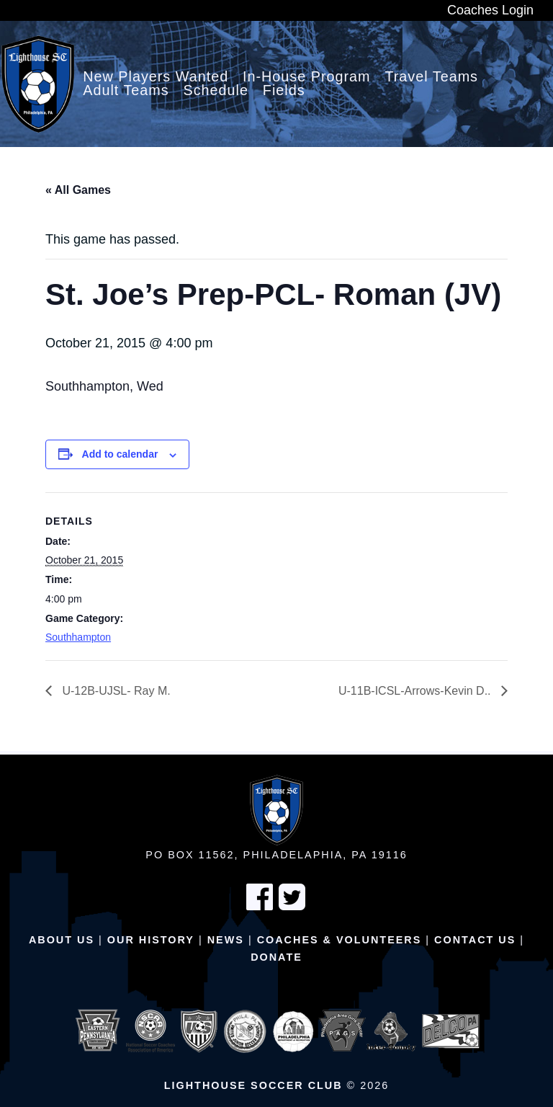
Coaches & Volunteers (339, 940)
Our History (150, 940)
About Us (61, 940)
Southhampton (78, 637)
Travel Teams (431, 77)
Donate (276, 957)
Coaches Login (490, 10)
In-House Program (307, 77)
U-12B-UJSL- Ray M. (115, 691)
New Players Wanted (155, 77)
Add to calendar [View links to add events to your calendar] (120, 454)
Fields (284, 91)
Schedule (216, 91)
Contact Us (475, 940)
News (225, 940)
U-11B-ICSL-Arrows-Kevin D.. (416, 691)
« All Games (78, 190)
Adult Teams (126, 91)
